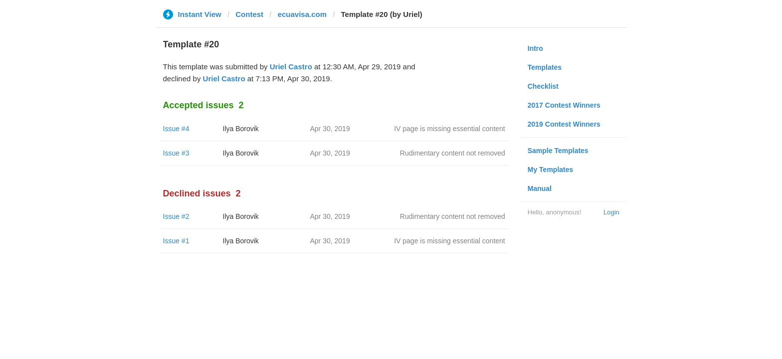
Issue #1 (176, 241)
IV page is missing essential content (449, 129)
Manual (540, 188)
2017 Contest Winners (564, 105)
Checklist (543, 86)
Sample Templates (558, 151)
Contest (249, 14)
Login (611, 212)
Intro (535, 48)
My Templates (551, 170)
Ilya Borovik (241, 129)
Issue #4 (176, 129)
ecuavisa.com (302, 14)
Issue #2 (176, 216)
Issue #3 (176, 153)
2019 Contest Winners (564, 124)
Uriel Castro (291, 66)
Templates (545, 67)
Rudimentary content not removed (452, 153)
